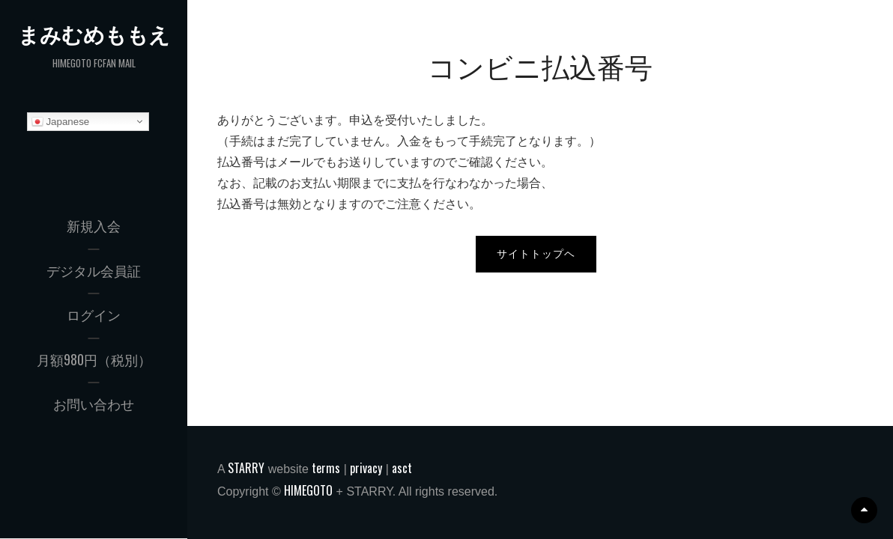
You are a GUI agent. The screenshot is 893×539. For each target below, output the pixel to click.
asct (402, 468)
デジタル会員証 (93, 270)
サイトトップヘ (536, 254)
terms (326, 468)
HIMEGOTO (308, 490)
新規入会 (94, 225)
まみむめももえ (94, 34)
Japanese (60, 122)
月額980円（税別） (94, 359)
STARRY (246, 468)
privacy (366, 468)
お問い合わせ (93, 403)
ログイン (94, 314)
